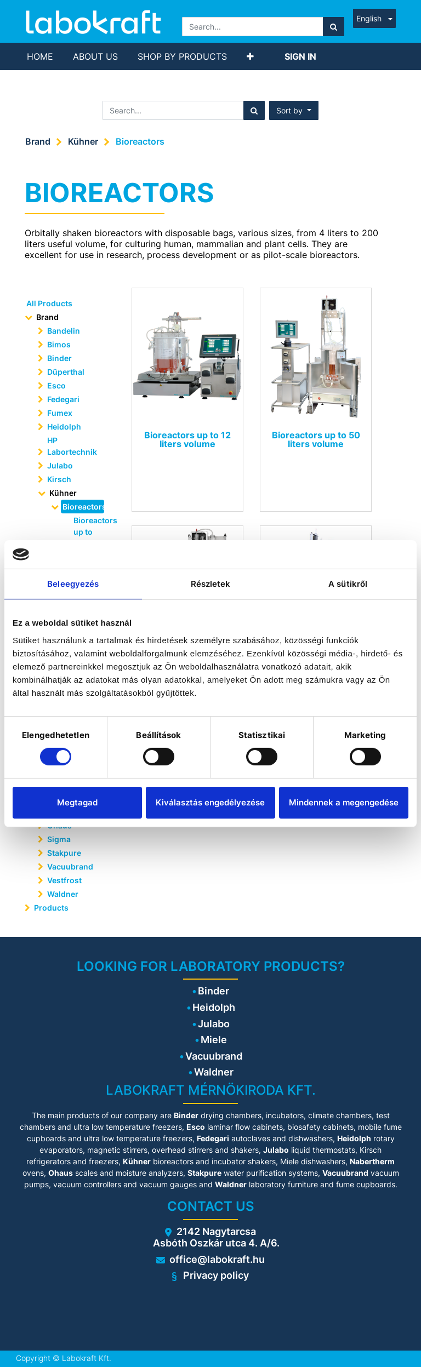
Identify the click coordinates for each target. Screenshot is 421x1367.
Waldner (62, 894)
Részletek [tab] (211, 584)
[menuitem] (40, 56)
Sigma (59, 839)
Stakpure (64, 852)
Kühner (83, 141)
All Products (49, 303)
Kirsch (59, 479)
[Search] (333, 26)
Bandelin (63, 330)
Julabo (60, 465)
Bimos (59, 344)
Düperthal (65, 371)
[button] (250, 56)
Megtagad (77, 802)
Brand (37, 141)
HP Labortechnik (72, 446)
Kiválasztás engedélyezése (210, 802)
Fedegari (63, 399)
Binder (59, 358)
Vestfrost (64, 880)
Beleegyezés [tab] (73, 584)
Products (51, 907)
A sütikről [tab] (347, 584)
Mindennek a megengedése (344, 802)
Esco (56, 385)
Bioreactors (140, 141)
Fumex (59, 412)
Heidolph (64, 426)
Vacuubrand (70, 866)
